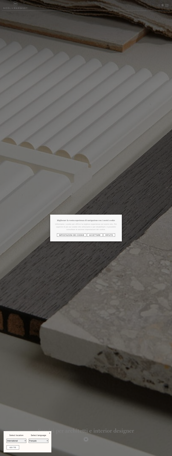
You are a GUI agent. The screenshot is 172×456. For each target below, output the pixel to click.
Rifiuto (109, 235)
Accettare (94, 235)
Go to (13, 447)
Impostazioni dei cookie (71, 235)
